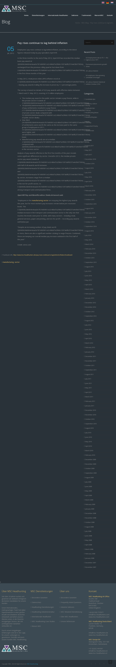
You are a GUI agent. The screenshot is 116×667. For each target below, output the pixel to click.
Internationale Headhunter (58, 15)
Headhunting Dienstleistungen (43, 607)
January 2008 (89, 558)
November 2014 (90, 217)
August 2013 (89, 267)
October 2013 (89, 258)
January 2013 (89, 298)
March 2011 (89, 397)
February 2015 (90, 213)
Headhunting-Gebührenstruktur (43, 612)
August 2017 (89, 146)
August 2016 (89, 168)
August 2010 (89, 428)
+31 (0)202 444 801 (96, 649)
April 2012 (88, 338)
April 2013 (88, 285)
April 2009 (88, 495)
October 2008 (89, 522)
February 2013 (90, 294)
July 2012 (88, 325)
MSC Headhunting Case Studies (43, 621)
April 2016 (88, 181)
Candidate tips (90, 99)
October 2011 (89, 365)
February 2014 (90, 249)
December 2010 (90, 410)
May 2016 (88, 177)
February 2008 (90, 554)
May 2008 (88, 540)
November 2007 (90, 567)
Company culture (91, 104)
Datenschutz (36, 602)
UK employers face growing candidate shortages (95, 76)
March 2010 (89, 451)
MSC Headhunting (32, 664)
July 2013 (88, 271)
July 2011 (88, 379)
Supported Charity (91, 126)
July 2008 (88, 531)
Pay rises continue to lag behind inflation (42, 43)
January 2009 (89, 509)
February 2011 (90, 401)
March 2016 (89, 186)
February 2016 (90, 191)
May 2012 (88, 334)
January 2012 (89, 352)
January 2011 (89, 406)
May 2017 (88, 150)
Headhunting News (91, 113)
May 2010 (88, 442)
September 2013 (91, 262)
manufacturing (8, 262)
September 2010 (91, 424)
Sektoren (74, 15)
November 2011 (90, 361)
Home (26, 15)
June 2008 (88, 536)
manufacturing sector (40, 200)
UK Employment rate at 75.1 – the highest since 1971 (97, 59)
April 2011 (88, 392)
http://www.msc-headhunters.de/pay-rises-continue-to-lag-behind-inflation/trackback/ (43, 255)
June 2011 (88, 383)
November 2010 (90, 415)
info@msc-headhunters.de (98, 633)
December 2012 (90, 303)
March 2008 (89, 549)
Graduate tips (90, 108)
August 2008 (89, 527)
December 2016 (90, 159)
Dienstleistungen (38, 15)
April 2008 (88, 545)
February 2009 (90, 504)
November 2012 (90, 307)
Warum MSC (99, 15)
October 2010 (89, 419)
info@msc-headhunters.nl (98, 651)
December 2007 (90, 563)
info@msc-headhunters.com (99, 615)
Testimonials (86, 15)
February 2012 (90, 347)
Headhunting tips (91, 117)
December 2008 (90, 513)
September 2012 (91, 316)
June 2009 (88, 486)
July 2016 (88, 172)
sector (17, 262)
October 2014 (89, 222)
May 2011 (88, 388)
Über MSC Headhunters (69, 617)
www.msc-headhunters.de (98, 635)
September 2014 (91, 226)
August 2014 (89, 231)
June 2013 (88, 276)
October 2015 (89, 199)
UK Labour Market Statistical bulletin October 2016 (95, 83)
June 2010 (88, 437)
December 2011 (90, 356)
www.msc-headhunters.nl (98, 653)
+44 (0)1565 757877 (96, 612)
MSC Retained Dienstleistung (71, 612)
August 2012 (89, 321)
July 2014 (88, 235)
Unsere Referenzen (68, 621)
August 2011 (89, 374)
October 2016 (89, 164)
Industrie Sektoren (67, 607)
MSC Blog (85, 23)
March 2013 (89, 289)
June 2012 (88, 329)
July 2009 (88, 482)
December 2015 (90, 195)
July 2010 (88, 433)
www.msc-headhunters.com (99, 617)
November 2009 (90, 464)
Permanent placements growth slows (96, 65)
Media (87, 122)
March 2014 (89, 244)
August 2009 (89, 477)
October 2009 (89, 468)
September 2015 (91, 204)
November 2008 (90, 518)
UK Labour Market (92, 71)
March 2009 (89, 500)
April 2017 (88, 155)
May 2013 (88, 280)
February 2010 (90, 455)
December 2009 (90, 459)
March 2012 (89, 343)
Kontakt (110, 15)
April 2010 (88, 446)
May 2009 (88, 491)
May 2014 (88, 240)
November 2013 (90, 253)
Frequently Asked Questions (71, 602)
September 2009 (91, 473)
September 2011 (91, 370)
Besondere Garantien (39, 598)
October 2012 (89, 312)
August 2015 (89, 208)
